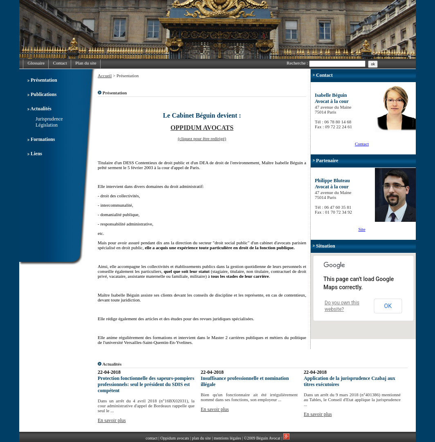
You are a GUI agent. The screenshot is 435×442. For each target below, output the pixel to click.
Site (361, 229)
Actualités (40, 109)
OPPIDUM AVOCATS (201, 127)
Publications (43, 94)
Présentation (44, 80)
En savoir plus (112, 420)
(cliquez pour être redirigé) (202, 138)
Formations (43, 139)
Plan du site (85, 62)
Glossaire (36, 62)
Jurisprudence (49, 119)
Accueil (105, 75)
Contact (60, 62)
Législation (47, 125)
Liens (36, 153)
